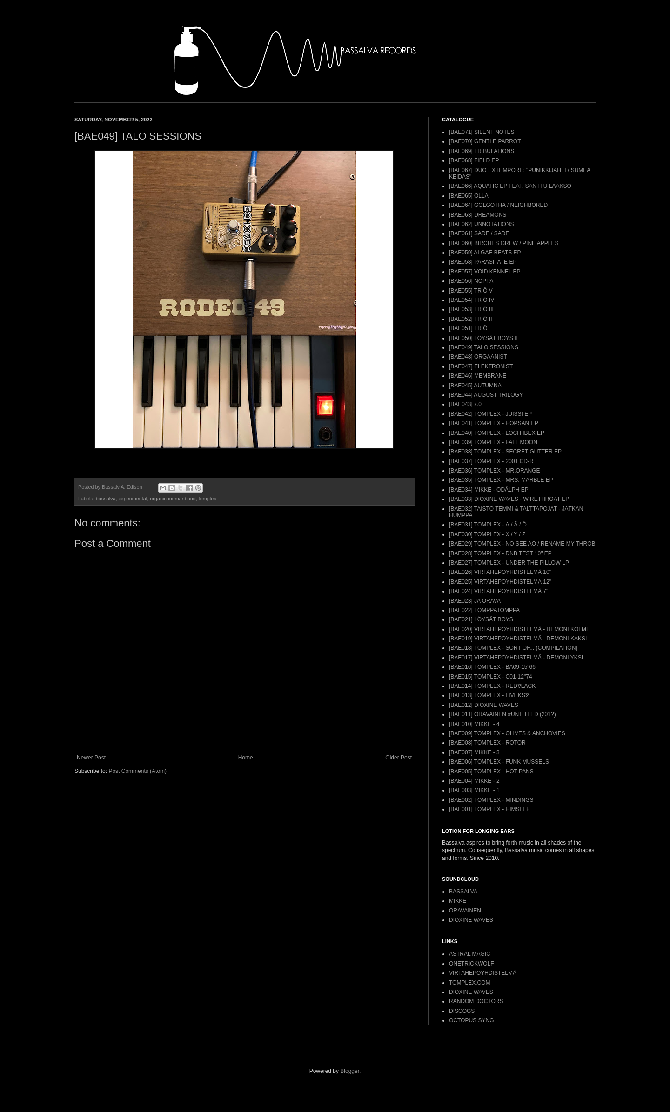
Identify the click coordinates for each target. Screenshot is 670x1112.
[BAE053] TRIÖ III (471, 309)
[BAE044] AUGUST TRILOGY (486, 395)
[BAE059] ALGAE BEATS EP (485, 252)
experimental (132, 498)
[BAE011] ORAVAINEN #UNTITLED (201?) (502, 714)
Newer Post (91, 757)
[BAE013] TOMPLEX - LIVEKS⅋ (489, 695)
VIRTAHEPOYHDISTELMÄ (482, 973)
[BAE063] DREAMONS (477, 215)
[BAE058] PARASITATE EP (482, 262)
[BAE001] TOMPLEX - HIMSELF (489, 809)
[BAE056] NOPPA (471, 281)
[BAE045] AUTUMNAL (476, 385)
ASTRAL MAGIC (469, 954)
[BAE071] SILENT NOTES (482, 132)
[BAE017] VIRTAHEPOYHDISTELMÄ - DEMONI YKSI (516, 657)
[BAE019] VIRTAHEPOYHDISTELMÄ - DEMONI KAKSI (518, 638)
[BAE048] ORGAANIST (478, 356)
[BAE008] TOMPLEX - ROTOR (487, 742)
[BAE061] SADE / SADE (479, 233)
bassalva (106, 498)
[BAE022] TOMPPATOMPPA (484, 610)
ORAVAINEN (465, 910)
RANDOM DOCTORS (476, 1001)
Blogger (349, 1071)
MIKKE (457, 901)
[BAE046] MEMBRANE (477, 376)
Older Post (398, 757)
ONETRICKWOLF (471, 963)
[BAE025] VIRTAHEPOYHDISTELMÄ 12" (500, 582)
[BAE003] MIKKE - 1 (474, 790)
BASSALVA (463, 891)
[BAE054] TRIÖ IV (471, 300)
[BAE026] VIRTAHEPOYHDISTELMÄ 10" (500, 572)
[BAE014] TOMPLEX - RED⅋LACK (492, 686)
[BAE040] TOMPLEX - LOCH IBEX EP (496, 433)
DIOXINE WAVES (471, 920)
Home (245, 757)
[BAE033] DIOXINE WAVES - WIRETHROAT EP (509, 499)
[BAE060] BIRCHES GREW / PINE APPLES (503, 243)
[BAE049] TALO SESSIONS (483, 347)
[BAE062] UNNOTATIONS (481, 224)
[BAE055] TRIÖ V (471, 290)
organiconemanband (172, 498)
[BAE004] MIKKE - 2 (474, 781)
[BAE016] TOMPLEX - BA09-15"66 (492, 667)
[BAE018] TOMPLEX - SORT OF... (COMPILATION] (513, 648)
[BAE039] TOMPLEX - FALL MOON (493, 442)
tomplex (207, 498)
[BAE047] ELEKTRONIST (481, 366)
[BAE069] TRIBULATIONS (481, 151)
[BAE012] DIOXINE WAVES (483, 705)
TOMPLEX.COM (469, 982)
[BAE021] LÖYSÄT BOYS (481, 619)
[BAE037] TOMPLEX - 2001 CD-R (491, 461)
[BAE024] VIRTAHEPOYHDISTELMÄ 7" (498, 591)
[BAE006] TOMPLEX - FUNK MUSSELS (499, 762)
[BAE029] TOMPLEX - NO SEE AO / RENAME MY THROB (522, 543)
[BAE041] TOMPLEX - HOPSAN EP (493, 423)
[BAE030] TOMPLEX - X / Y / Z (487, 534)
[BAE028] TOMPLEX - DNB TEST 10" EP (500, 553)
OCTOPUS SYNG (471, 1020)
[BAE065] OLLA (469, 196)
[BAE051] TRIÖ (468, 328)
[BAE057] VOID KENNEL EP (485, 271)
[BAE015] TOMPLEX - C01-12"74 (490, 676)
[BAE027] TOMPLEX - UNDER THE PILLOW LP (509, 562)
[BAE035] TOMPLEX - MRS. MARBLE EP (501, 480)
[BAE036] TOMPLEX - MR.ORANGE (494, 470)
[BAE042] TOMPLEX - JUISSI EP (490, 414)
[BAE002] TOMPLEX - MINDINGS (491, 800)
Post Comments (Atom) (137, 771)
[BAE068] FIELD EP (474, 160)
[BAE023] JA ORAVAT (476, 601)
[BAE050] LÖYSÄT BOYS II (483, 338)
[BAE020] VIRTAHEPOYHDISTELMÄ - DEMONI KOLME (519, 629)
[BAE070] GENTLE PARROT (485, 141)
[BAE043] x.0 (465, 404)
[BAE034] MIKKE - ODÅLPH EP (489, 489)
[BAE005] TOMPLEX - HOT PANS (491, 771)
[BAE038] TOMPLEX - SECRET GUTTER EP (505, 451)
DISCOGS (462, 1011)
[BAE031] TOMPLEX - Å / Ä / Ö (488, 524)
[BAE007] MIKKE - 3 (474, 752)
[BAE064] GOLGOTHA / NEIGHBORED (498, 205)
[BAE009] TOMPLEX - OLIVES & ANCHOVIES (507, 733)
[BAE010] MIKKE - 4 (474, 724)
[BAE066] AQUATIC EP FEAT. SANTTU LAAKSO (510, 186)
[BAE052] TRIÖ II (470, 319)
